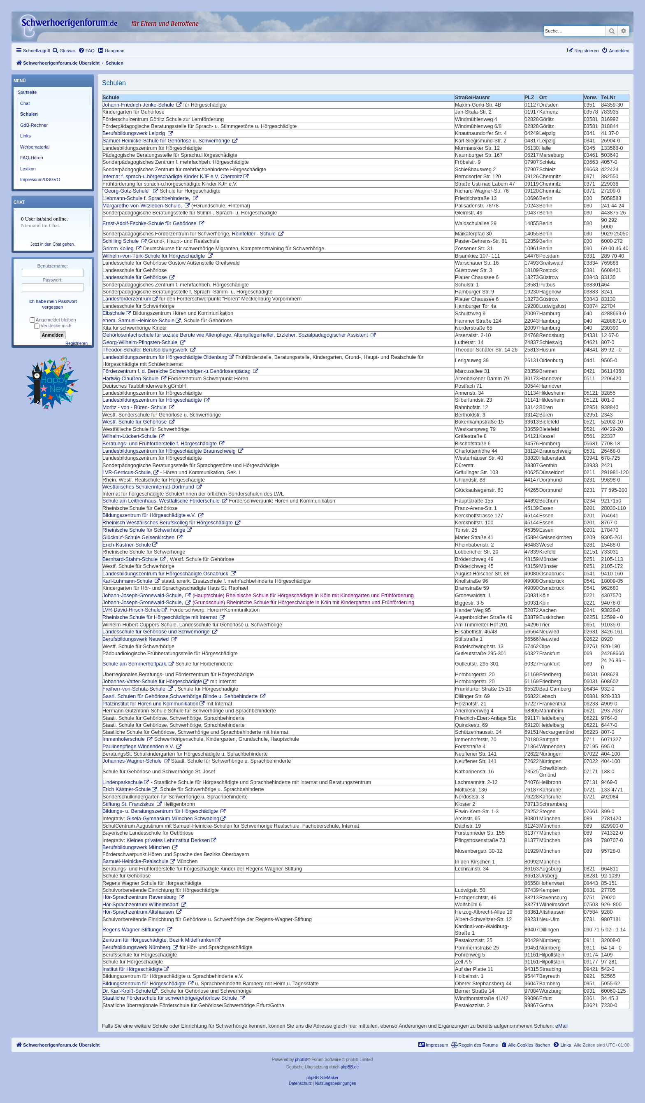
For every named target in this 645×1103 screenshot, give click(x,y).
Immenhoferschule (124, 739)
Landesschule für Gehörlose (135, 277)
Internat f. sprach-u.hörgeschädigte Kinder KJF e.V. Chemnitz (172, 176)
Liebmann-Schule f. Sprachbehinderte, (147, 198)
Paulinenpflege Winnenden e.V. (138, 746)
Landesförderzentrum (126, 299)
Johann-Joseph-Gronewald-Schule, (143, 595)
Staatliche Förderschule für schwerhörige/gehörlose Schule (170, 998)
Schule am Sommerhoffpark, (134, 664)
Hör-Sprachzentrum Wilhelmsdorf (141, 905)
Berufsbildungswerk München (136, 847)
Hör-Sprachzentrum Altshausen (138, 912)
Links (25, 135)
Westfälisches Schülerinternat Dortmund (148, 487)
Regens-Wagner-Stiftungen (134, 930)
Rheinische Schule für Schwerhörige (144, 530)
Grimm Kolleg (118, 248)
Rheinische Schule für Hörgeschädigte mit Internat (160, 617)
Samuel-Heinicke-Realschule (135, 861)
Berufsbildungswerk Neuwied (136, 639)
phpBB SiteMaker (322, 1077)
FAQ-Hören (31, 157)
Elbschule (113, 313)
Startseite (27, 92)
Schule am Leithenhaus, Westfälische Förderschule (161, 501)
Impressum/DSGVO (40, 179)
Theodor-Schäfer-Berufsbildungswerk (145, 350)
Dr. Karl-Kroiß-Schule (126, 991)
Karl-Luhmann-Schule (127, 581)
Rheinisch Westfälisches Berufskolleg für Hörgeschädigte (168, 523)
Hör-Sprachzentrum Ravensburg (140, 897)
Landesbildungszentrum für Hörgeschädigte (152, 400)
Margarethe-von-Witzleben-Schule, (142, 206)
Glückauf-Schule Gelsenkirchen (139, 537)
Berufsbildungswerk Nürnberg (137, 947)
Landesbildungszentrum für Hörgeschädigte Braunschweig (169, 451)
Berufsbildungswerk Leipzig (134, 133)
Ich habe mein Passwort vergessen (52, 304)
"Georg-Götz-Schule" (127, 191)
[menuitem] (63, 51)
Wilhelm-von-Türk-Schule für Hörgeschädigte (154, 256)
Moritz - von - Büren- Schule (135, 407)
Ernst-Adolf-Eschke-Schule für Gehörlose (150, 223)
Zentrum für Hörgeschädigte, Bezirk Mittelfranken (158, 940)
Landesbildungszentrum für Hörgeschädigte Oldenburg (164, 357)
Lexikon (28, 168)
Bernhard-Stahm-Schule (130, 559)
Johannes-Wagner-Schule (132, 761)
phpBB (301, 1059)
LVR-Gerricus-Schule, (127, 472)
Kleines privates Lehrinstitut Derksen (168, 840)
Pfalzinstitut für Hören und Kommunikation (150, 704)
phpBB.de (350, 1067)
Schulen (29, 114)
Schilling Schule (121, 241)
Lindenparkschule (122, 782)
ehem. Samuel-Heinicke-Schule (138, 320)
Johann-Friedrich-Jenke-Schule (138, 105)
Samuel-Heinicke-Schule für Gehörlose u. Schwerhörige (166, 141)
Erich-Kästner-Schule (126, 545)
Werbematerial (34, 146)
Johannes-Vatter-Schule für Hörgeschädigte (152, 681)
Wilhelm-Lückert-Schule (130, 436)
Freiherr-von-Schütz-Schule (134, 689)
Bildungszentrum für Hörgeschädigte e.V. (149, 515)
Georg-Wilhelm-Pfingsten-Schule (140, 342)
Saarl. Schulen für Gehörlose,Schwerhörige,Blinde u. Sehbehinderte (180, 696)
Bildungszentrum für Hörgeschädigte (144, 984)
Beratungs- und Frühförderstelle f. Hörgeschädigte (160, 444)
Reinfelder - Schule (254, 234)
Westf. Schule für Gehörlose (135, 422)
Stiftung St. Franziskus (128, 804)
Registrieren (76, 343)
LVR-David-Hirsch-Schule (131, 610)
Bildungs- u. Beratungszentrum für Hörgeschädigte (160, 811)
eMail (561, 1026)
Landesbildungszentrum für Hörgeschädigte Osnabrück (166, 574)
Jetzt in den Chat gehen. (52, 244)
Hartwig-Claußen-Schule (131, 379)
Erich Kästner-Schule (126, 789)
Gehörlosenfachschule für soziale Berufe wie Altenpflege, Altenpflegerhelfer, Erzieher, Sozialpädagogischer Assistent (235, 335)
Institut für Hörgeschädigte (132, 969)
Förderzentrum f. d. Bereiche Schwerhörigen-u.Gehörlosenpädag (177, 371)
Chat (25, 103)
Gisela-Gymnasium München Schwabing (172, 818)
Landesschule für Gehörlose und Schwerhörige (156, 632)
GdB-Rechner (34, 125)
